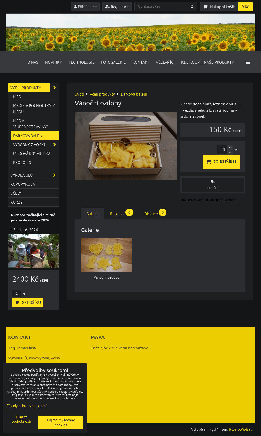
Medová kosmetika (31, 153)
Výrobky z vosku (36, 144)
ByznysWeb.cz (241, 429)
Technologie (82, 62)
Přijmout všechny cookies (61, 422)
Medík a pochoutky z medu (34, 108)
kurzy (16, 202)
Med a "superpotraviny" (30, 123)
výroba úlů (34, 175)
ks (18, 293)
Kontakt (141, 62)
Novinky (53, 62)
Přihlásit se (85, 6)
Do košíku (221, 161)
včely (15, 193)
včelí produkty (34, 87)
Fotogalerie (113, 62)
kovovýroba (22, 184)
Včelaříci (165, 62)
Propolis (22, 162)
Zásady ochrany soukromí (27, 405)
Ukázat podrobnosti (21, 419)
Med (17, 96)
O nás (32, 62)
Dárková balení (28, 135)
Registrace (117, 6)
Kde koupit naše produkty (207, 62)
